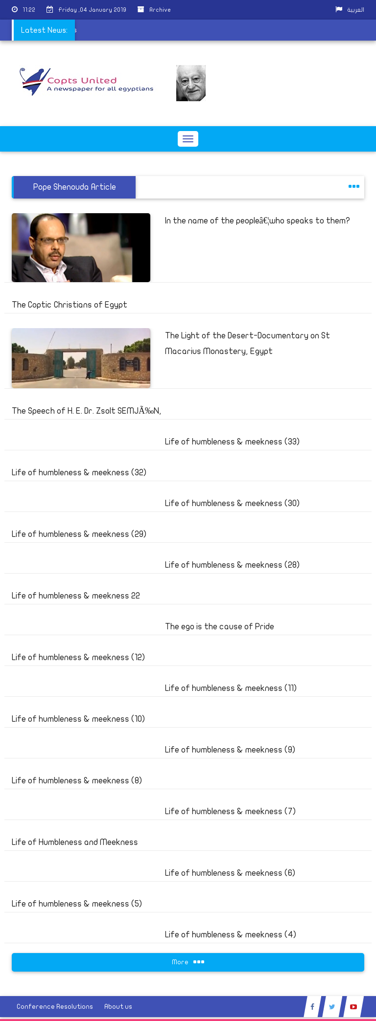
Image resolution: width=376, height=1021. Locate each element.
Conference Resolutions (55, 1006)
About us (118, 1006)
